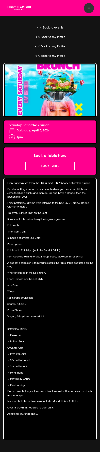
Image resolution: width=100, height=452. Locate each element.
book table (50, 166)
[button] (89, 8)
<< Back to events (50, 27)
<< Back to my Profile (50, 37)
